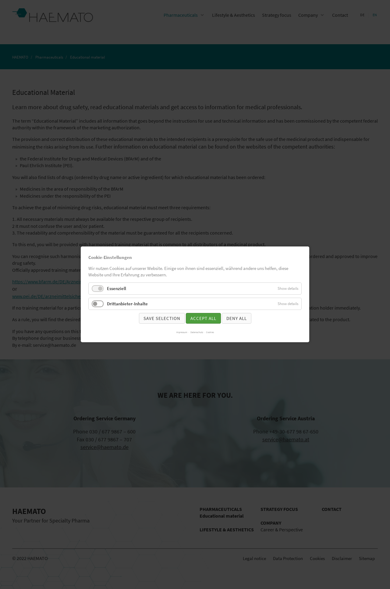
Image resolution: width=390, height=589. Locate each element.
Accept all (203, 318)
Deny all (236, 318)
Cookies (210, 332)
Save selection (162, 318)
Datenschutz (196, 332)
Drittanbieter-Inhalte (127, 304)
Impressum (181, 332)
